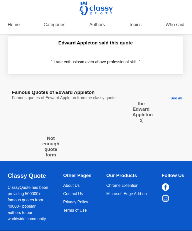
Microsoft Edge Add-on (126, 194)
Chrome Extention (122, 185)
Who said (175, 24)
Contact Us (73, 194)
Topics (135, 24)
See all (176, 98)
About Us (71, 185)
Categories (55, 24)
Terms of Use (75, 210)
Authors (97, 24)
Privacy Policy (75, 202)
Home (14, 24)
